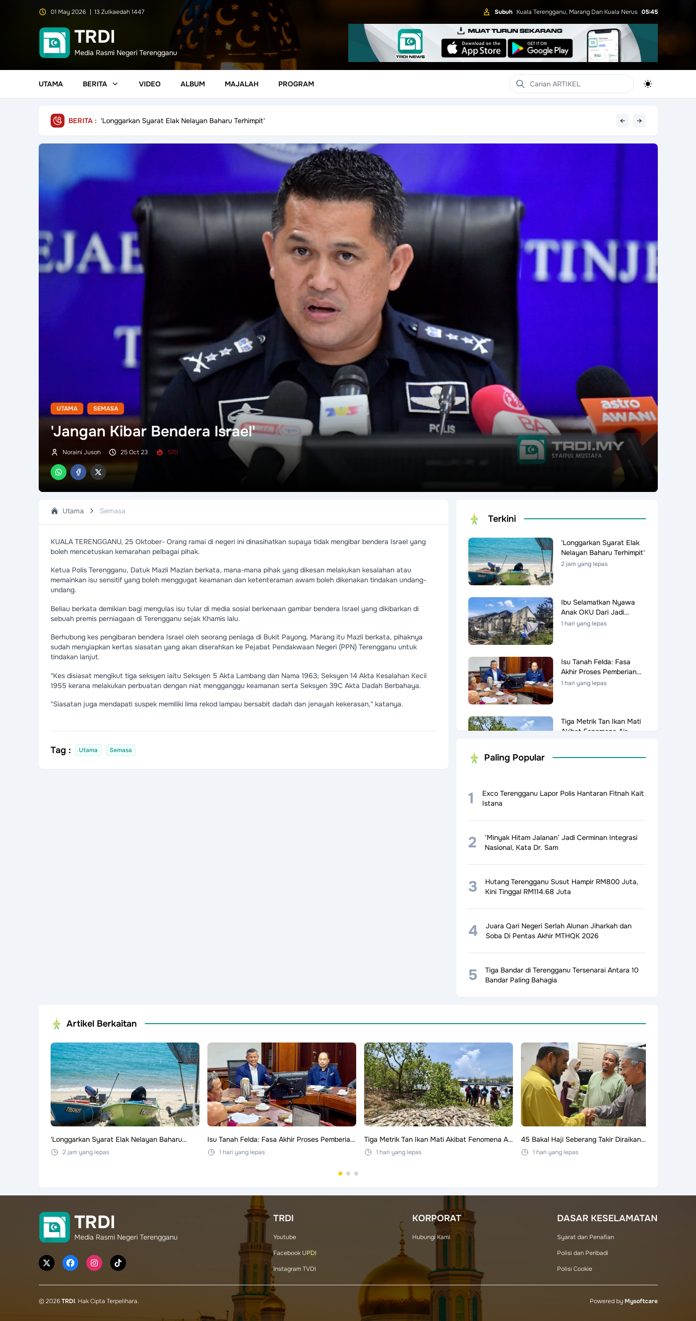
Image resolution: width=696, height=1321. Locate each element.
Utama (51, 83)
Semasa (105, 409)
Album (193, 83)
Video (150, 83)
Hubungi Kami (431, 1237)
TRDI (68, 1301)
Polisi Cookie (574, 1269)
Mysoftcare (641, 1301)
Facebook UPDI (294, 1253)
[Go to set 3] (356, 1174)
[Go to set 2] (348, 1174)
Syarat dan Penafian (585, 1237)
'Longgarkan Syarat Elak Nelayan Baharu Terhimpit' (183, 120)
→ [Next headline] (639, 120)
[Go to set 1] (340, 1174)
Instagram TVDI (294, 1269)
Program (296, 83)
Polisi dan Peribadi (582, 1253)
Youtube (284, 1237)
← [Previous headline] (622, 120)
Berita (101, 83)
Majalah (241, 83)
